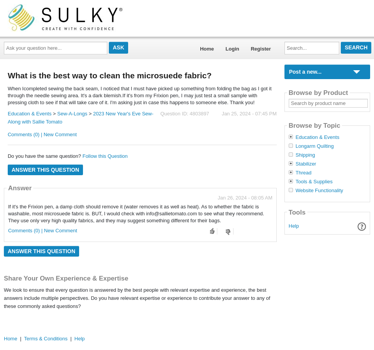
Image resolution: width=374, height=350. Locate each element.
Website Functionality (319, 190)
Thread (303, 173)
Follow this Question (105, 156)
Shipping (305, 155)
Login (232, 49)
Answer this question (45, 170)
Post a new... (305, 72)
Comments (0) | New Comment (42, 134)
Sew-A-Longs (72, 114)
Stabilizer (306, 164)
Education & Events (29, 114)
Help (294, 226)
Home (207, 49)
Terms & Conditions (46, 339)
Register (261, 49)
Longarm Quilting (315, 146)
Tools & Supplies (314, 181)
